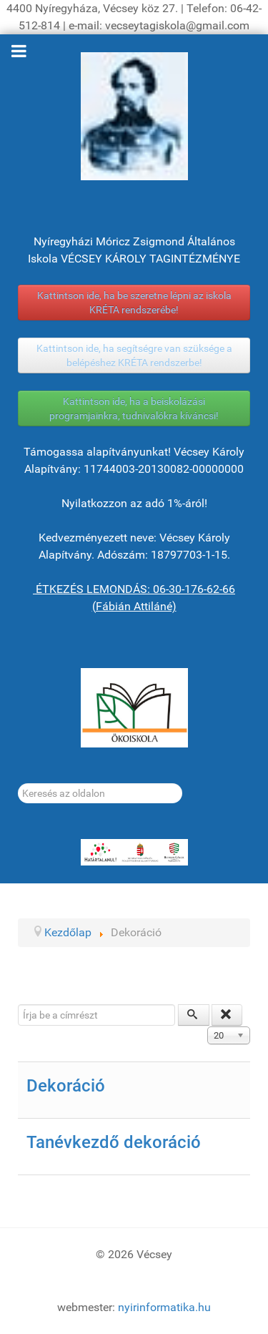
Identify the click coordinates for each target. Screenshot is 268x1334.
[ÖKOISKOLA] (134, 707)
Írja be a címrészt (18, 1004)
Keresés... (18, 783)
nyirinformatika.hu (164, 1307)
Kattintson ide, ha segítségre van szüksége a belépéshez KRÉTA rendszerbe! (134, 355)
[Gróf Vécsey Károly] (134, 116)
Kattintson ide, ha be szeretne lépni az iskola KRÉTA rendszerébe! (134, 302)
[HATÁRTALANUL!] (134, 852)
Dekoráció (65, 1086)
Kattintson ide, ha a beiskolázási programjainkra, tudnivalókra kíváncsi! (134, 408)
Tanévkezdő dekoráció (113, 1142)
